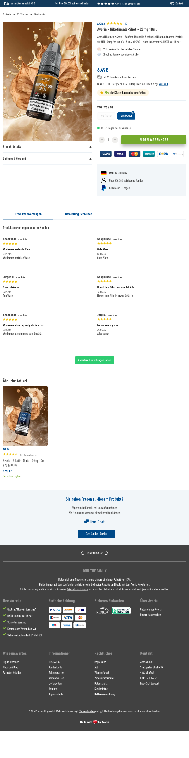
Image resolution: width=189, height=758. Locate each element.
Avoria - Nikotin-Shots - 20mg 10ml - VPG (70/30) (25, 490)
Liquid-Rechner (11, 689)
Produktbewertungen (28, 241)
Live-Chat (94, 549)
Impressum (100, 689)
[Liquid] (9, 29)
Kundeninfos (101, 716)
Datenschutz (101, 711)
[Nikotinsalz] (24, 29)
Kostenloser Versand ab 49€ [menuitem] (21, 656)
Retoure (53, 716)
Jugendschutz (56, 721)
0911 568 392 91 (148, 705)
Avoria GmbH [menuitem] (146, 689)
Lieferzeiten (55, 711)
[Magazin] (162, 29)
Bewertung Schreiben (78, 241)
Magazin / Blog (10, 695)
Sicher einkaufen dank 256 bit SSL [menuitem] (24, 663)
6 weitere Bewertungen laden (94, 387)
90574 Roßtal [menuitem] (147, 700)
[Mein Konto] (170, 15)
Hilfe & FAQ (54, 689)
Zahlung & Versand (14, 186)
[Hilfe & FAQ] (176, 29)
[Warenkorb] (180, 15)
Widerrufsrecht (102, 700)
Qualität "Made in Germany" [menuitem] (21, 637)
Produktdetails (12, 174)
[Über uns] (147, 29)
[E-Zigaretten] (62, 29)
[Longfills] (101, 29)
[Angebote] (132, 29)
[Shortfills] (43, 29)
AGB (96, 695)
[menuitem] (170, 15)
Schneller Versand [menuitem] (16, 650)
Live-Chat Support (149, 711)
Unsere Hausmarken (150, 642)
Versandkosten (56, 705)
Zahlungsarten (56, 700)
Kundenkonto (55, 695)
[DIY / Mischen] (83, 29)
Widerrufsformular (104, 705)
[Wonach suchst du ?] (94, 15)
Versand (163, 111)
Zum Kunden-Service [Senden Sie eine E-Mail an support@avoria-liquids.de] (96, 561)
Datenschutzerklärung (77, 616)
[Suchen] (147, 15)
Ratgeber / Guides (12, 700)
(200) (117, 51)
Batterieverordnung (104, 721)
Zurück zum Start (94, 580)
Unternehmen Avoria (150, 637)
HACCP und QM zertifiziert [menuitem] (20, 643)
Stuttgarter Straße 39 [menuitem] (151, 695)
